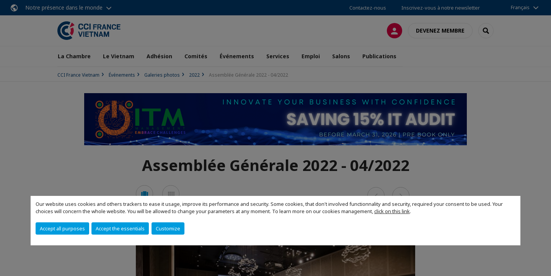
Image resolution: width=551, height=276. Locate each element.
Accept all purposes (62, 228)
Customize (168, 228)
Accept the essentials (120, 228)
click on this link (392, 211)
